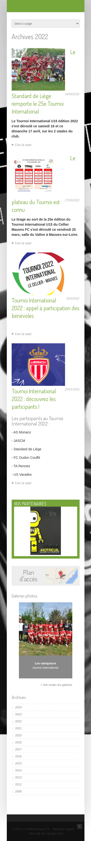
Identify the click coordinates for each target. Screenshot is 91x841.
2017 (18, 749)
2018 (18, 742)
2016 (18, 756)
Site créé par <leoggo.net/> (46, 833)
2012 (18, 784)
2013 (18, 777)
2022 (18, 721)
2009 (18, 791)
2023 (18, 714)
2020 (18, 735)
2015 (18, 763)
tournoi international (45, 667)
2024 (18, 707)
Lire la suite (23, 145)
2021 (18, 728)
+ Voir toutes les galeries (56, 685)
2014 (18, 770)
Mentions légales (63, 829)
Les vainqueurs (45, 663)
